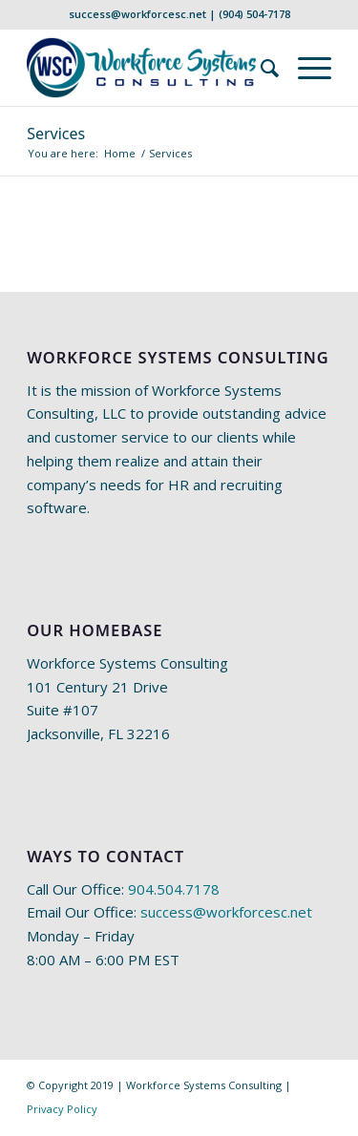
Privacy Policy (62, 1109)
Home (120, 153)
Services (56, 133)
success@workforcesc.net (137, 14)
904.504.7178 (174, 888)
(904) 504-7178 (254, 14)
